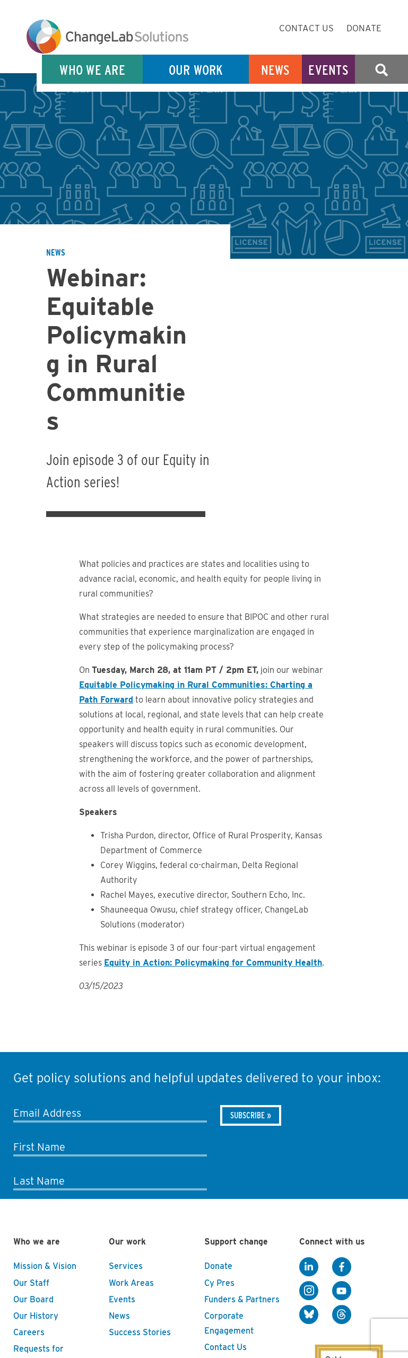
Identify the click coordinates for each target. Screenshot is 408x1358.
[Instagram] (308, 1290)
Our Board (33, 1299)
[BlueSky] (308, 1314)
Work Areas (131, 1283)
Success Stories (140, 1332)
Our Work (196, 70)
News (275, 70)
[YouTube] (341, 1290)
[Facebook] (341, 1266)
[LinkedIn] (308, 1266)
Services (126, 1266)
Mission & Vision (44, 1266)
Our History (35, 1316)
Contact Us (306, 28)
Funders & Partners (242, 1299)
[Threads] (341, 1314)
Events (328, 70)
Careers (29, 1332)
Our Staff (31, 1283)
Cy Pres (219, 1283)
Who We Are (92, 70)
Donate (363, 28)
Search (381, 70)
